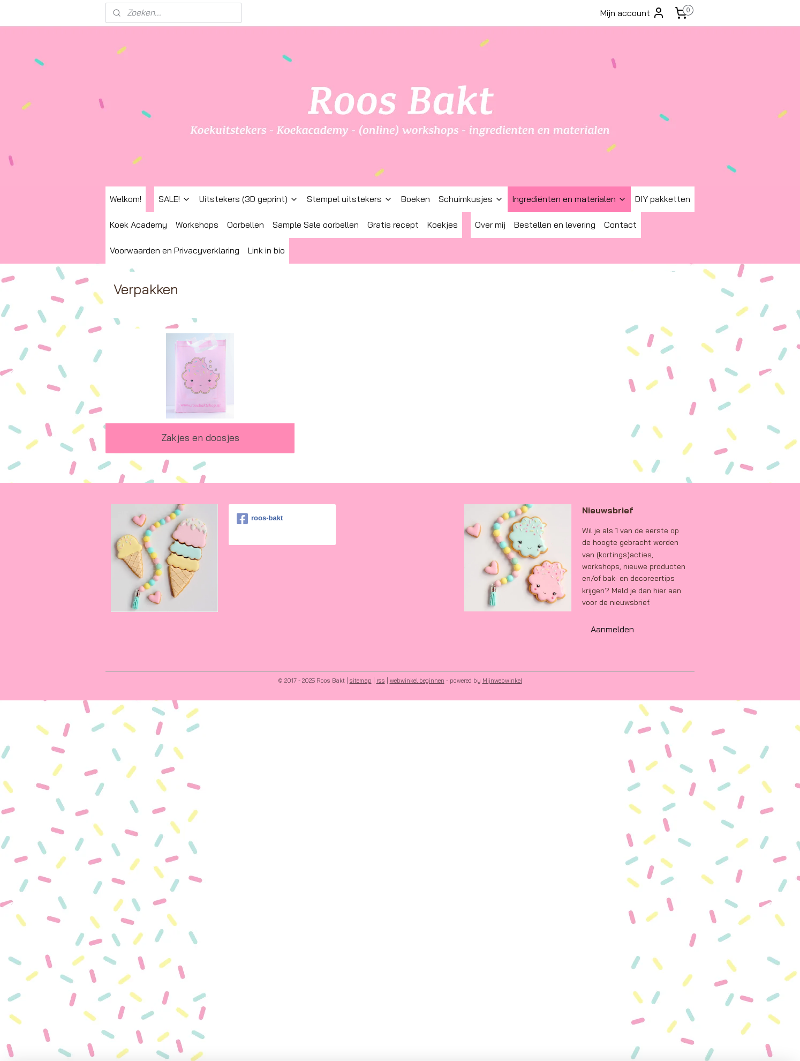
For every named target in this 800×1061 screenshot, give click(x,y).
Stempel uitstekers (350, 198)
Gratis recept (393, 224)
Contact (620, 224)
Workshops (197, 224)
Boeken (415, 198)
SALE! (175, 198)
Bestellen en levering (554, 224)
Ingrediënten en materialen (569, 198)
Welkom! (125, 198)
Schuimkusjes (471, 198)
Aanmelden (612, 629)
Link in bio (266, 250)
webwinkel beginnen (417, 680)
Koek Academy (138, 224)
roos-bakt (260, 518)
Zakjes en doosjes (200, 437)
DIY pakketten (662, 198)
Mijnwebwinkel (502, 680)
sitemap (361, 680)
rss (380, 680)
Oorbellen (245, 224)
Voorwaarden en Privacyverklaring (174, 250)
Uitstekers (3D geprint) (248, 198)
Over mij (490, 224)
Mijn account (632, 12)
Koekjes (442, 224)
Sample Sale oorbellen (316, 224)
